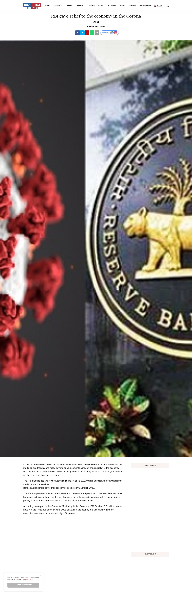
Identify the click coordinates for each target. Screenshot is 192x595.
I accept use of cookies (23, 585)
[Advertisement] (150, 508)
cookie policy (27, 579)
